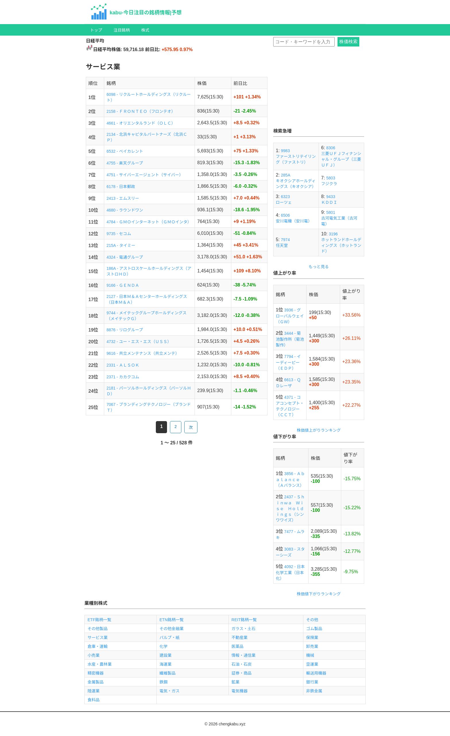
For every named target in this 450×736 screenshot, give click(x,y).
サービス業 (98, 637)
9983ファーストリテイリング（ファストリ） (296, 156)
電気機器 (240, 691)
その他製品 (98, 628)
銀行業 (312, 682)
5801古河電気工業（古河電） (339, 218)
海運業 (166, 664)
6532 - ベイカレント (124, 151)
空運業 (312, 664)
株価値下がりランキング (319, 594)
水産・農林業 (100, 664)
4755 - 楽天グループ (124, 163)
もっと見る (319, 266)
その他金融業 (172, 628)
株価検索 (348, 41)
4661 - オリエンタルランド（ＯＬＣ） (140, 123)
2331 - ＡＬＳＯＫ (122, 365)
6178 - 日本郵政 (120, 186)
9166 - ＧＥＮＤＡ (122, 285)
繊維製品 (168, 673)
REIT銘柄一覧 (244, 619)
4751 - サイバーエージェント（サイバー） (144, 175)
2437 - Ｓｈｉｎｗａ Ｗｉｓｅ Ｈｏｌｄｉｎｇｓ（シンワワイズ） (290, 508)
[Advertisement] (318, 91)
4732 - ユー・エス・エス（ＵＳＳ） (138, 341)
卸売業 (312, 646)
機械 (310, 655)
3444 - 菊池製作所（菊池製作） (290, 339)
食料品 (94, 700)
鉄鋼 (164, 682)
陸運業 (94, 691)
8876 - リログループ (124, 330)
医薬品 (238, 646)
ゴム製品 (314, 628)
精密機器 (96, 673)
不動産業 (240, 637)
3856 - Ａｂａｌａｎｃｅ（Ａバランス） (290, 479)
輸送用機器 (316, 673)
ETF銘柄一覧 (99, 619)
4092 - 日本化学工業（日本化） (290, 572)
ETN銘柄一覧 (172, 619)
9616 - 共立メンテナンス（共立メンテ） (142, 353)
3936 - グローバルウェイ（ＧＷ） (290, 316)
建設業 (166, 655)
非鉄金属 (314, 691)
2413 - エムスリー (122, 198)
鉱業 (236, 682)
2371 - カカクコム (122, 377)
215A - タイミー (120, 245)
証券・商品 (242, 673)
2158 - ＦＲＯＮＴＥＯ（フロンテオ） (140, 111)
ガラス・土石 (244, 628)
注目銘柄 (122, 30)
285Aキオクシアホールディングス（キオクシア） (296, 181)
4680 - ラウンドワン (124, 210)
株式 (145, 30)
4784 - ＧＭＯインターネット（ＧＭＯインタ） (148, 222)
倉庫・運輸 (98, 646)
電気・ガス (170, 691)
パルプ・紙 (170, 637)
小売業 (94, 655)
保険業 (312, 637)
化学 (164, 646)
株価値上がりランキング (319, 430)
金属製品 (96, 682)
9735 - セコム (118, 233)
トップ (96, 30)
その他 (312, 619)
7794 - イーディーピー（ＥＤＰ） (288, 362)
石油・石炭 (242, 664)
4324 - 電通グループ (124, 257)
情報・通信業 (244, 655)
